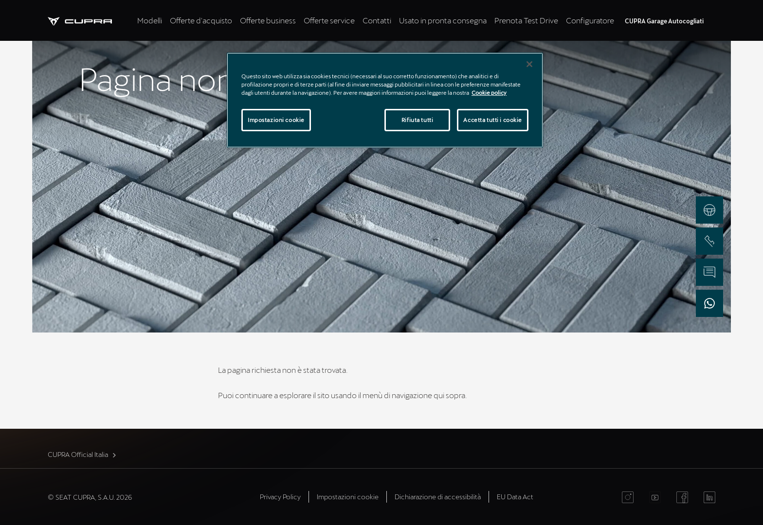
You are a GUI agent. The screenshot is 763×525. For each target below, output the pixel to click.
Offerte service (329, 20)
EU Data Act (515, 496)
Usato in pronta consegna (443, 20)
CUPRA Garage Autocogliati (664, 21)
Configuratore (590, 20)
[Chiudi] (529, 64)
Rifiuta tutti (417, 120)
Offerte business (268, 20)
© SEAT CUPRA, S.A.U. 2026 (90, 497)
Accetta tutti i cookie (492, 120)
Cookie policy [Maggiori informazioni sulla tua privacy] (489, 92)
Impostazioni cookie (348, 496)
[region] (385, 100)
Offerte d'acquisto (201, 20)
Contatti (377, 20)
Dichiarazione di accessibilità (438, 496)
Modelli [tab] (149, 20)
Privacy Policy (280, 496)
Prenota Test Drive (526, 20)
